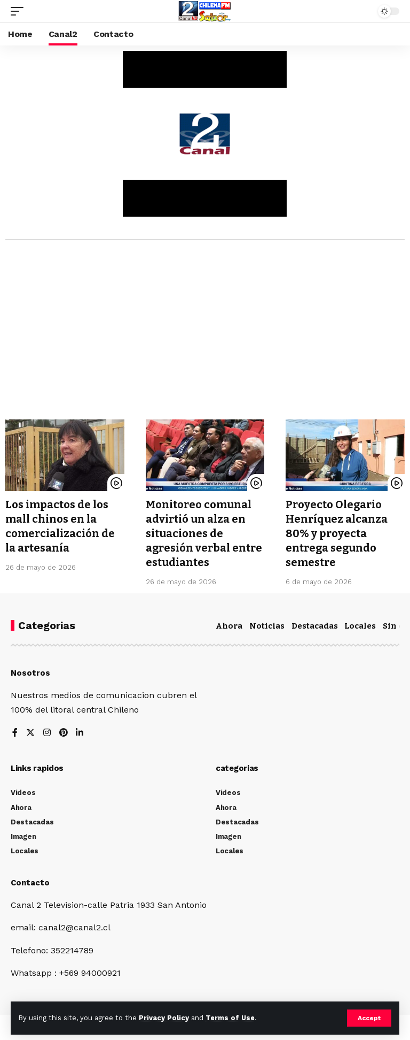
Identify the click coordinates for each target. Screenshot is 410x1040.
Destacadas (314, 623)
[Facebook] (15, 730)
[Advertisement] (205, 334)
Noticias (267, 623)
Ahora (229, 623)
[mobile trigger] (20, 11)
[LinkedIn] (80, 730)
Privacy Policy (164, 1018)
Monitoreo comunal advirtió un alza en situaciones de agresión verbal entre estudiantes (204, 532)
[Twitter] (30, 730)
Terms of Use (230, 1018)
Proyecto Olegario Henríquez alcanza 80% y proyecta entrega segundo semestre (337, 532)
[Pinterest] (63, 730)
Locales (360, 623)
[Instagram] (47, 730)
